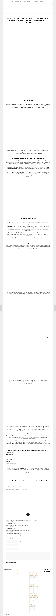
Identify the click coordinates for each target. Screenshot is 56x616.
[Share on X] (28, 496)
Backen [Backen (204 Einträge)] (31, 571)
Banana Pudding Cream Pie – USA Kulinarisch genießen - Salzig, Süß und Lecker (18, 530)
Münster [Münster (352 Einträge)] (31, 599)
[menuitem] (12, 1)
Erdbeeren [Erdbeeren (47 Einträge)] (35, 579)
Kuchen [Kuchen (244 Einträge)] (35, 593)
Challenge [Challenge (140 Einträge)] (35, 573)
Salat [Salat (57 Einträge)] (31, 604)
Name (20, 541)
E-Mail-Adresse (21, 545)
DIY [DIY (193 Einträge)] (31, 579)
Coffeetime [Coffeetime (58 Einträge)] (36, 575)
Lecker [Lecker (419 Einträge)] (31, 595)
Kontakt (17, 569)
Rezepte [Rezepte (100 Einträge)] (35, 602)
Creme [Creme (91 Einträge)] (31, 577)
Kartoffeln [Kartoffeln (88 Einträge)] (31, 593)
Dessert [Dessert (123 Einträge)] (34, 577)
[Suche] (45, 1)
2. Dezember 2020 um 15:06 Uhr (10, 531)
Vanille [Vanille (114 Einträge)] (31, 608)
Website (20, 548)
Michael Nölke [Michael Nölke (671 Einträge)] (35, 597)
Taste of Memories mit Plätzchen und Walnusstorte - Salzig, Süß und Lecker (17, 525)
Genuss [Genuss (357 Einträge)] (31, 591)
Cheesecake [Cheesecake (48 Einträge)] (32, 575)
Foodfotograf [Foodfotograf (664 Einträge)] (32, 584)
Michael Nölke (25, 489)
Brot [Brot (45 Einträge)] (31, 573)
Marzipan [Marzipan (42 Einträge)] (35, 595)
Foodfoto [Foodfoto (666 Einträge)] (35, 582)
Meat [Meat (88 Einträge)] (31, 597)
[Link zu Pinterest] (52, 4)
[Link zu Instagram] (51, 4)
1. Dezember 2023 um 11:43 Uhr (10, 521)
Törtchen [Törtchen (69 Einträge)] (35, 606)
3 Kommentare (15, 489)
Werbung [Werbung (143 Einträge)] (37, 611)
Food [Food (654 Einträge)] (31, 582)
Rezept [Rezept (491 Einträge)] (31, 602)
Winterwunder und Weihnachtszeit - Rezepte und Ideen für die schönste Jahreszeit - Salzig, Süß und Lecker (22, 520)
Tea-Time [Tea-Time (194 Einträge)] (31, 606)
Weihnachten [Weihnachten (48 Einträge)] (32, 611)
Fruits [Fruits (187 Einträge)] (37, 586)
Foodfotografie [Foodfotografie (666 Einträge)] (32, 586)
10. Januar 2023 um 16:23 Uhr (10, 526)
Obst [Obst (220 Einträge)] (35, 599)
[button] (9, 486)
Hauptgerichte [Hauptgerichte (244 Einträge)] (36, 591)
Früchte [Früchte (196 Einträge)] (31, 588)
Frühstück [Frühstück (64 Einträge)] (35, 588)
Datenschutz (17, 573)
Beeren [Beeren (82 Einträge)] (35, 571)
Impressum (17, 571)
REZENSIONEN (27, 482)
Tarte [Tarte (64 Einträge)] (34, 604)
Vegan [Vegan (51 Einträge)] (35, 608)
